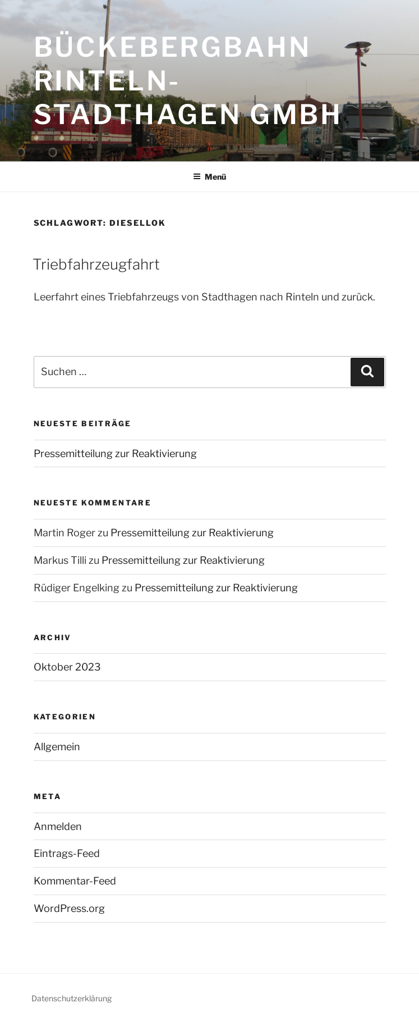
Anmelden (58, 826)
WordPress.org (69, 908)
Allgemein (57, 747)
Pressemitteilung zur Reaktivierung (115, 453)
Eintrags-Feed (67, 853)
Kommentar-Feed (75, 881)
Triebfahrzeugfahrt (96, 264)
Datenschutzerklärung (71, 998)
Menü (209, 176)
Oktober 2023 (67, 667)
